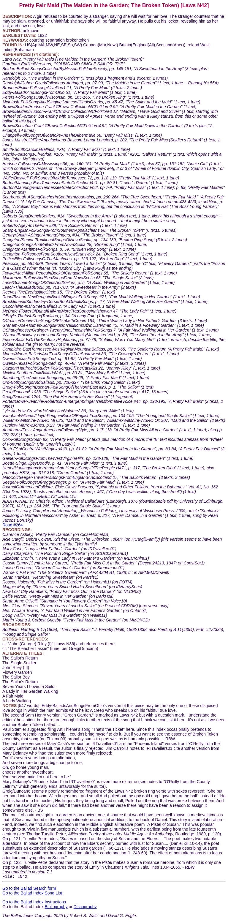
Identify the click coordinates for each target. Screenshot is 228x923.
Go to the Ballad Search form (29, 889)
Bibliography (56, 907)
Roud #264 (12, 525)
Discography (85, 907)
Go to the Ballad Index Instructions (34, 902)
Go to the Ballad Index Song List (32, 894)
